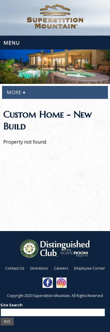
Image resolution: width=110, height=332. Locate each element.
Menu (12, 42)
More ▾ (16, 92)
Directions (39, 268)
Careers (61, 268)
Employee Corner (89, 268)
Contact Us (14, 268)
